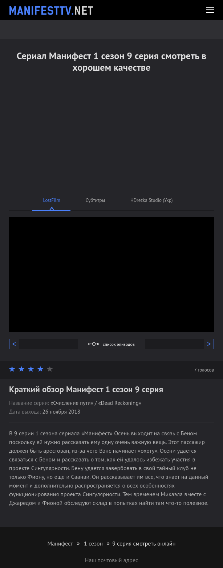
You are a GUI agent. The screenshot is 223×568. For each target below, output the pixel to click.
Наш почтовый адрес (111, 560)
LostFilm (51, 200)
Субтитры (95, 200)
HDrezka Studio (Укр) (151, 200)
